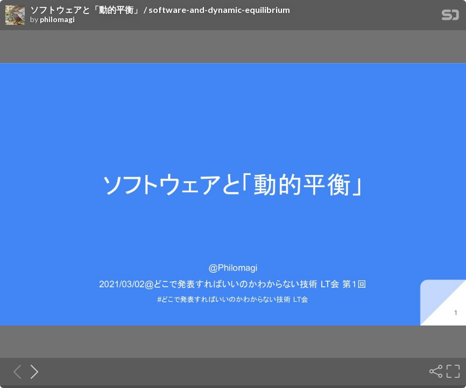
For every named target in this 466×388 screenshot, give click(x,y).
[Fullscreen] (452, 371)
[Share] (434, 371)
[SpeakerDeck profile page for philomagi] (15, 15)
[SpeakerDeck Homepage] (450, 17)
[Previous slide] (14, 371)
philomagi (57, 19)
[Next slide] (31, 371)
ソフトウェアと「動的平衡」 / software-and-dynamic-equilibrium (160, 9)
